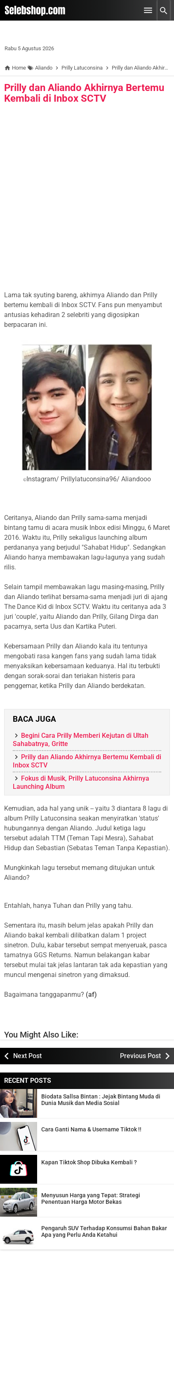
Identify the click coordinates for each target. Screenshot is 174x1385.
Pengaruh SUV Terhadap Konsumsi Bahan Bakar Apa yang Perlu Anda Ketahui (104, 1231)
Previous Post (140, 1056)
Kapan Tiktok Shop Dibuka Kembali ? (89, 1162)
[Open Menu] (148, 10)
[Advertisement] (87, 199)
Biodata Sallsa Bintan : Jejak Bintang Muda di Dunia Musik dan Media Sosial (100, 1099)
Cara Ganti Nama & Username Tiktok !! (91, 1129)
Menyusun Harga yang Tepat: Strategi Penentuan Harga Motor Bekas (90, 1198)
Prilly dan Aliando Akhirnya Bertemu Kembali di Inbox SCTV (84, 93)
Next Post (27, 1056)
